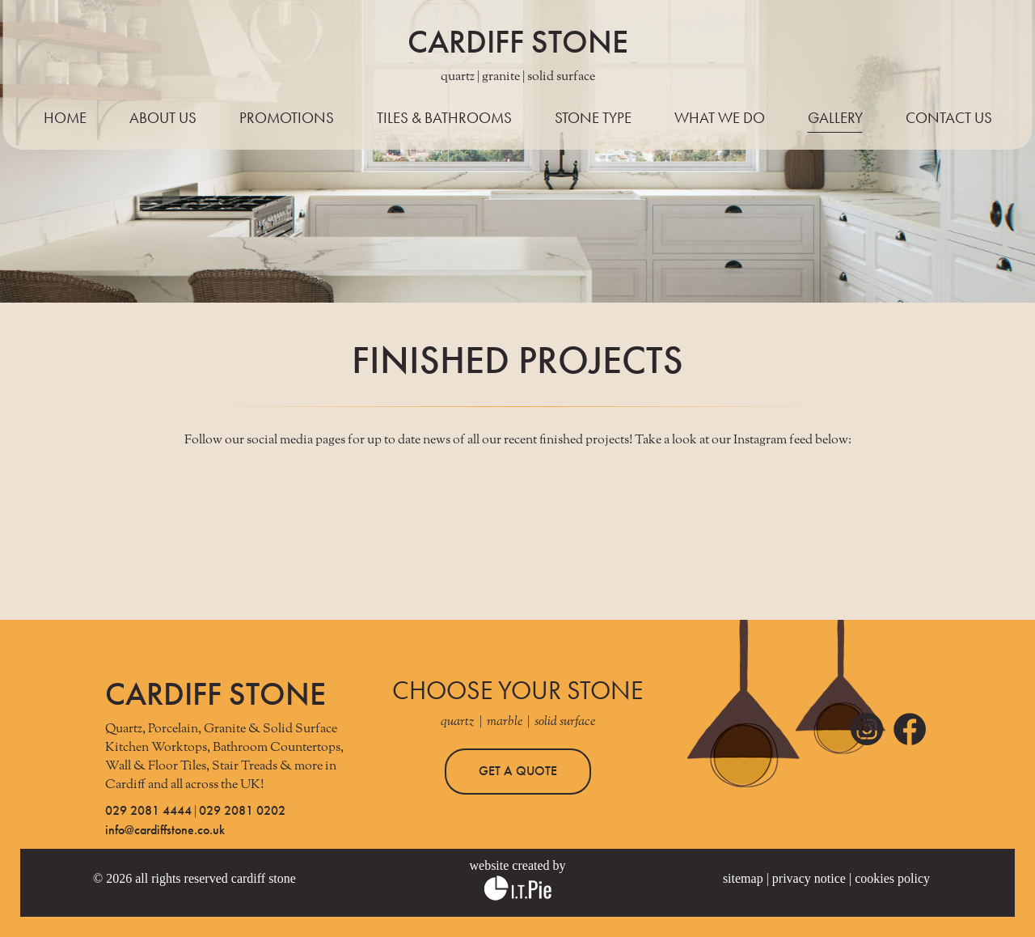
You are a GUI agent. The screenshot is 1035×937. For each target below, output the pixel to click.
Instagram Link (867, 729)
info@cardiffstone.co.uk (165, 829)
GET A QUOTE (518, 770)
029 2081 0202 (242, 810)
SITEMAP (743, 878)
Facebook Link (909, 729)
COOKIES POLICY (892, 878)
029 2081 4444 (148, 810)
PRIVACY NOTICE (809, 878)
